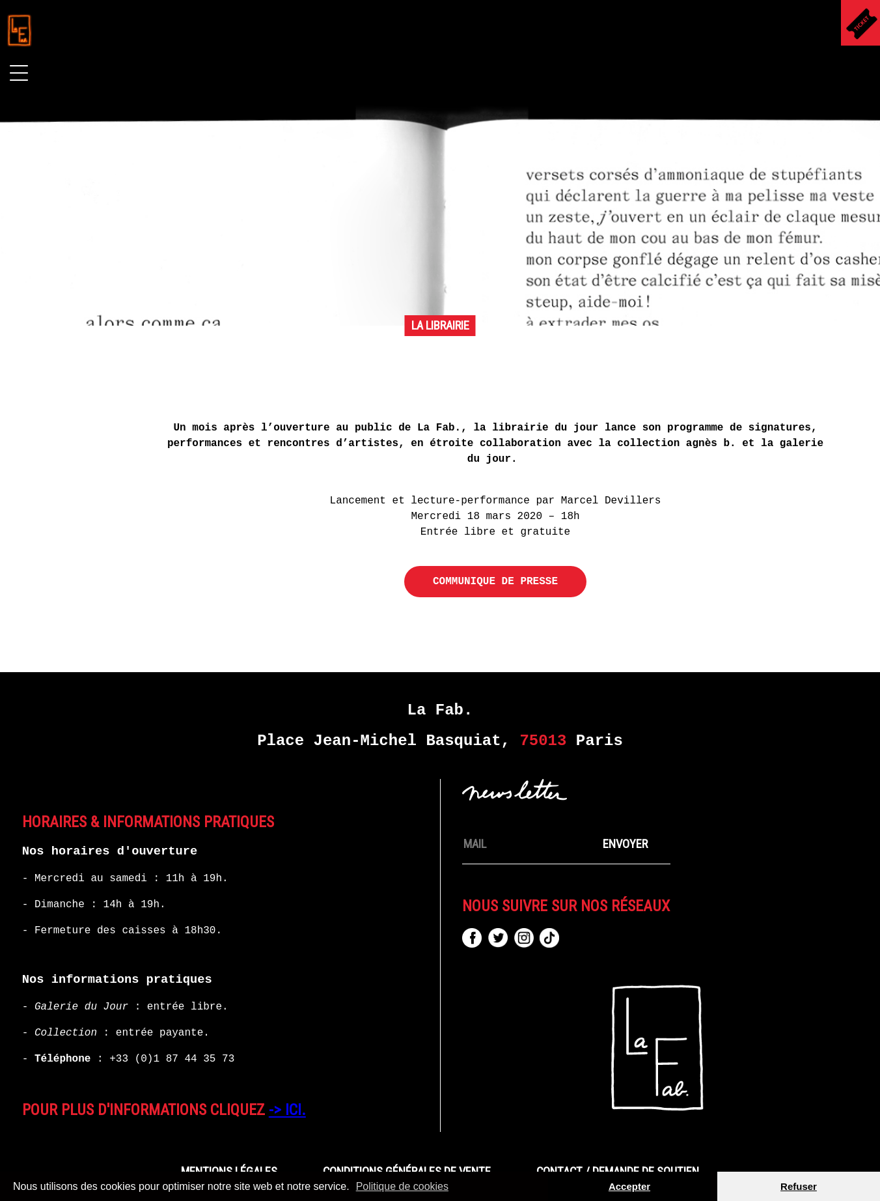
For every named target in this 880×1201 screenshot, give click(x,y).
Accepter (629, 1186)
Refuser (798, 1186)
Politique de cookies (402, 1186)
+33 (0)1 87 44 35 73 (171, 1059)
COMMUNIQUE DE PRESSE (495, 581)
